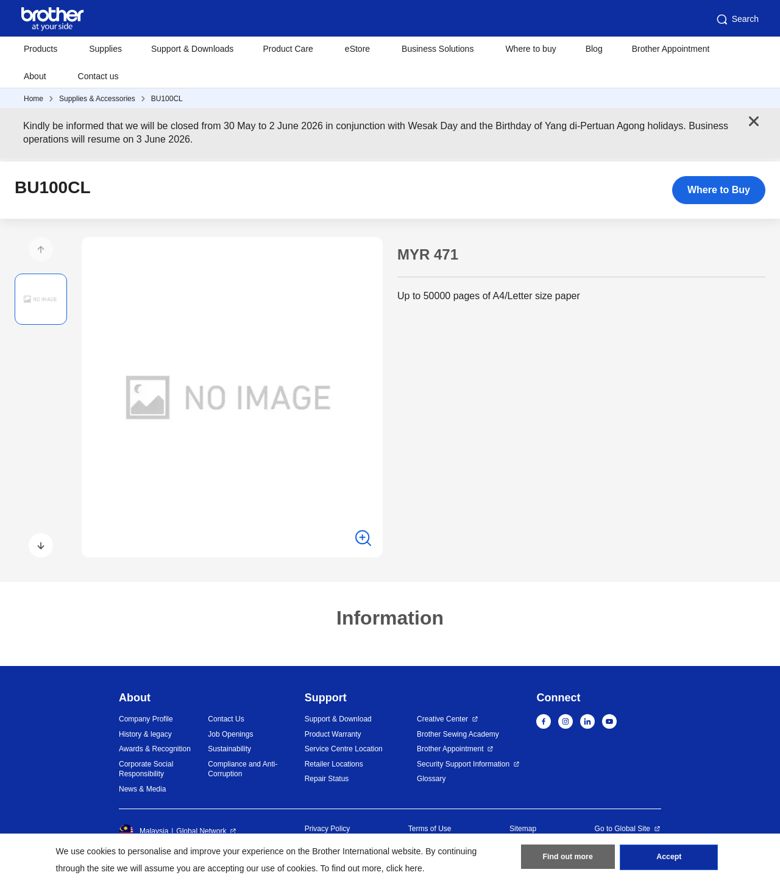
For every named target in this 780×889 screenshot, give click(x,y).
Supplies (105, 49)
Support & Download (338, 719)
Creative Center (442, 719)
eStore (357, 49)
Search (737, 19)
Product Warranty (333, 734)
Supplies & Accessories (97, 98)
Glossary (431, 778)
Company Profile (146, 719)
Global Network (201, 831)
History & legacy (145, 734)
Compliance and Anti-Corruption (242, 769)
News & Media (142, 789)
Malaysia (143, 831)
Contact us (98, 76)
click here (404, 868)
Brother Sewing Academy (458, 734)
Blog (594, 49)
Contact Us (226, 719)
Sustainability (229, 749)
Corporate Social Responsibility (146, 769)
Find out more (568, 859)
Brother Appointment (671, 49)
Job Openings (230, 734)
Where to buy (530, 49)
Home (33, 98)
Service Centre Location (344, 749)
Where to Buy (718, 190)
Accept (669, 859)
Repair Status (327, 778)
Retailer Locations (334, 764)
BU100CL (167, 98)
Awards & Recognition (155, 749)
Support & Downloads (192, 49)
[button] (41, 249)
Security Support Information (463, 764)
